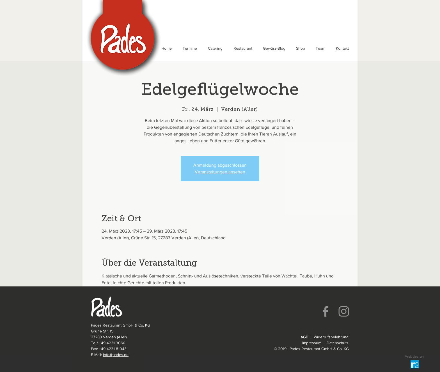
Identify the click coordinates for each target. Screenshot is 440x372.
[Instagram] (344, 311)
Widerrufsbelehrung (331, 337)
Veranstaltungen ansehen (220, 171)
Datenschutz (338, 343)
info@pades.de (116, 354)
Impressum (311, 343)
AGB (304, 337)
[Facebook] (325, 311)
